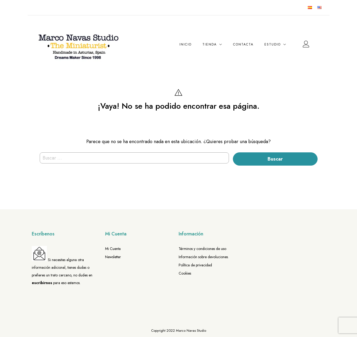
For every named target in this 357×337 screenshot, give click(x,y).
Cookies (185, 273)
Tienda (209, 44)
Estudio (272, 44)
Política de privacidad (195, 265)
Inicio (185, 44)
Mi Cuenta (113, 248)
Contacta (243, 44)
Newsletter (113, 256)
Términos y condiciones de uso (202, 248)
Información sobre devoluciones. (204, 256)
